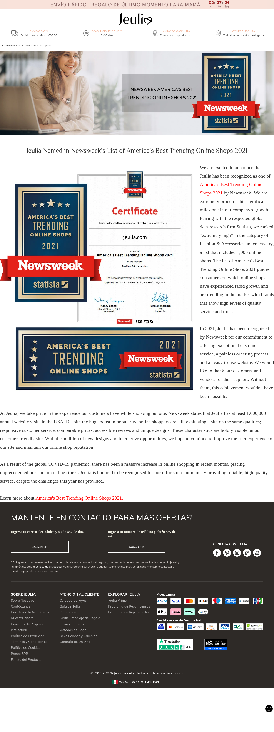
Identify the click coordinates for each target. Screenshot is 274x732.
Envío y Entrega (72, 624)
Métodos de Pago (73, 630)
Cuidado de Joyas (73, 600)
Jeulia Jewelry (124, 673)
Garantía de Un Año (75, 642)
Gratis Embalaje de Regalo (80, 618)
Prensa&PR (19, 654)
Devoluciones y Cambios (78, 636)
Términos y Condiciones (29, 642)
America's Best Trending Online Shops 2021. (79, 498)
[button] (137, 681)
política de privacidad (49, 566)
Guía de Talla (70, 606)
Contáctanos (20, 606)
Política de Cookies (25, 648)
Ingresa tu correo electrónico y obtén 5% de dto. (47, 532)
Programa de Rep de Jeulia (128, 612)
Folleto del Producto (26, 659)
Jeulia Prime (117, 600)
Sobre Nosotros (22, 600)
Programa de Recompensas (129, 606)
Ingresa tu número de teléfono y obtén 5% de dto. (142, 533)
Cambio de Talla (72, 612)
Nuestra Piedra (22, 618)
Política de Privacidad (27, 636)
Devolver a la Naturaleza (30, 612)
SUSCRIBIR (39, 546)
